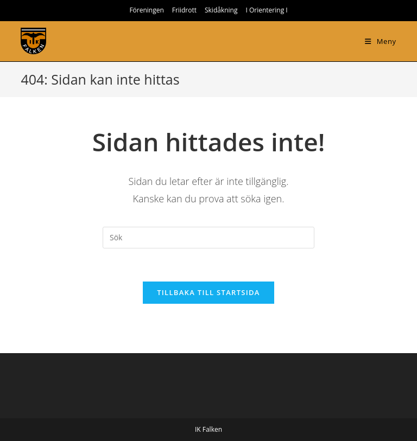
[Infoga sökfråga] (208, 237)
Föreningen (146, 10)
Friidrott (184, 10)
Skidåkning (221, 10)
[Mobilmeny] (380, 41)
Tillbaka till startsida (208, 292)
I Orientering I (266, 10)
